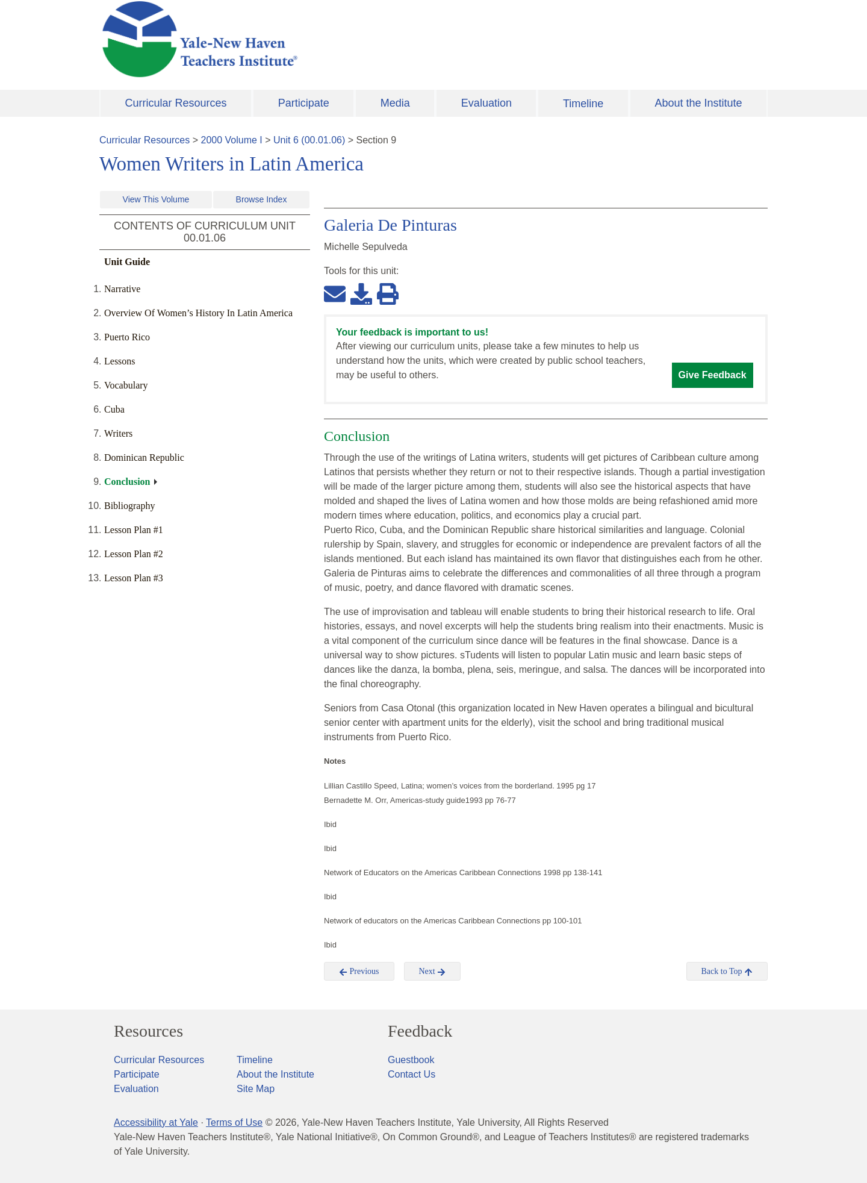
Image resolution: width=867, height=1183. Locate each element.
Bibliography (129, 506)
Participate (303, 103)
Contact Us (411, 1074)
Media (395, 103)
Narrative (122, 289)
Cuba (114, 409)
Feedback (420, 1031)
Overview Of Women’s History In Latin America (198, 313)
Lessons (119, 361)
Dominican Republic (144, 457)
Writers (118, 433)
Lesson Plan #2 (133, 554)
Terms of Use (234, 1122)
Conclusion (127, 481)
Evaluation (486, 103)
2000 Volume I (232, 140)
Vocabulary (126, 385)
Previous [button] (359, 971)
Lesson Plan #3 (133, 578)
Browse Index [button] (261, 199)
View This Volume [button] (156, 199)
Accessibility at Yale (156, 1122)
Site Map (256, 1089)
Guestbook (411, 1060)
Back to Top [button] (727, 971)
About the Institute (698, 103)
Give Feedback (713, 375)
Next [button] (432, 971)
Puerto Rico (127, 337)
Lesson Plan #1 (133, 530)
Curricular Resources (176, 103)
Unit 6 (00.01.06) (309, 140)
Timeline (583, 104)
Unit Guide (127, 262)
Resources (148, 1031)
